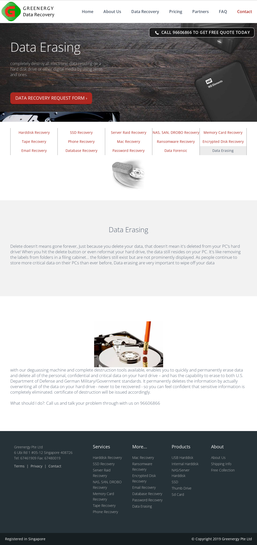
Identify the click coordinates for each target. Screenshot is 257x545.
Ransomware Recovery (176, 141)
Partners (200, 11)
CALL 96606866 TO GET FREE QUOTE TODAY (202, 32)
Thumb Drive (181, 488)
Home (87, 11)
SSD (175, 481)
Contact (244, 11)
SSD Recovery (81, 132)
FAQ (223, 11)
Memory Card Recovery (223, 132)
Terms (20, 466)
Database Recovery (81, 150)
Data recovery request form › (51, 98)
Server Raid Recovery (128, 132)
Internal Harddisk (185, 463)
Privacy (37, 466)
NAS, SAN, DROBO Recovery (176, 132)
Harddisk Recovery (34, 132)
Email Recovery (34, 150)
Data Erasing (142, 506)
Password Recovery (128, 150)
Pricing (175, 11)
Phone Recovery (81, 141)
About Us (112, 11)
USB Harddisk (182, 457)
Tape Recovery (34, 141)
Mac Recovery (128, 141)
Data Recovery (145, 11)
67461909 (28, 458)
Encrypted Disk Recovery (223, 141)
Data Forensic (175, 150)
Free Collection (223, 470)
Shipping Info (221, 463)
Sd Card (178, 494)
